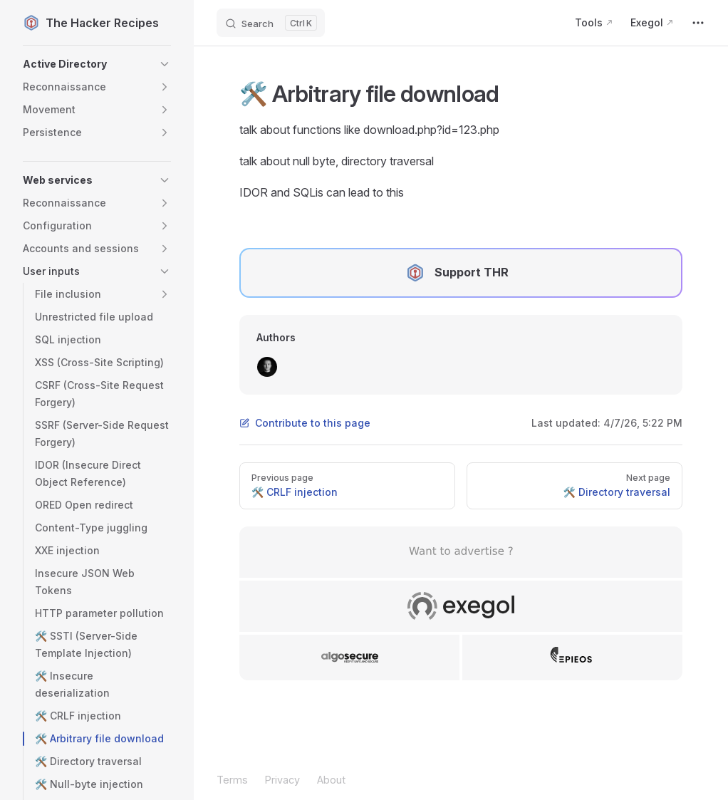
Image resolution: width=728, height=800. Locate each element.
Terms (232, 780)
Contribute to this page (304, 423)
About (331, 780)
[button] (97, 64)
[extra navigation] (698, 23)
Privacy (282, 780)
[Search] (271, 23)
